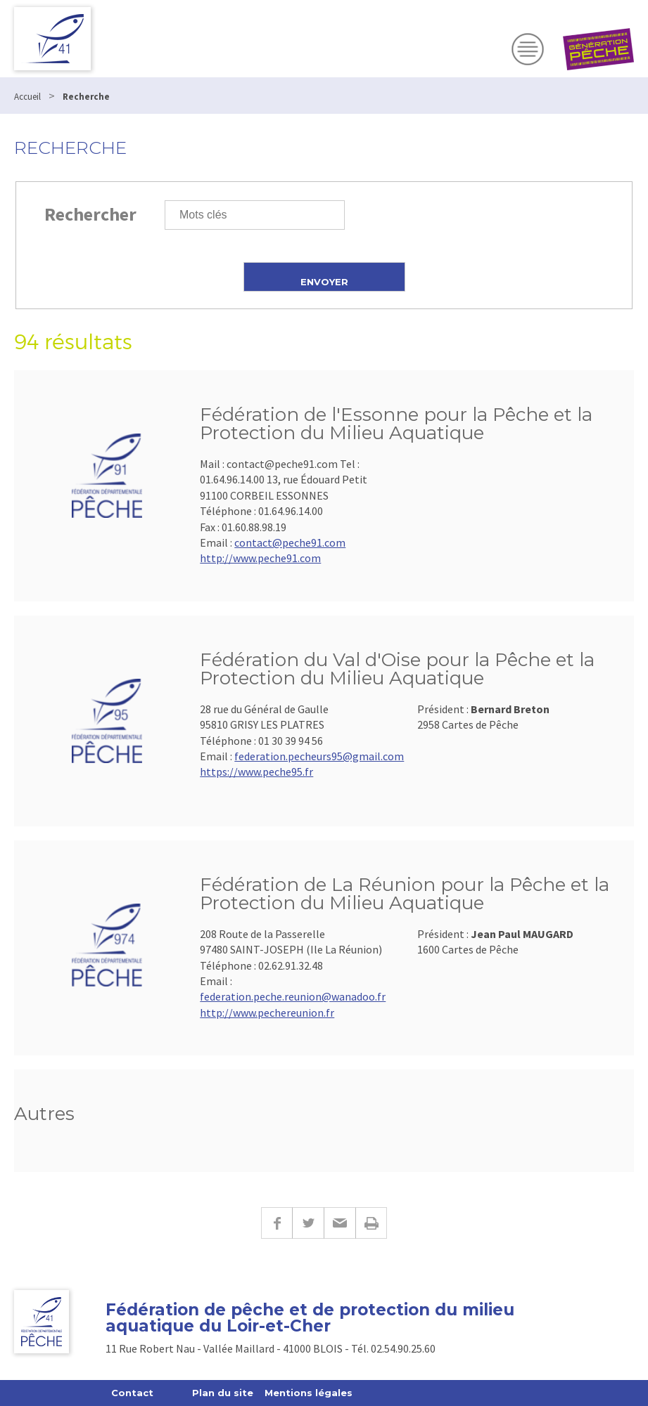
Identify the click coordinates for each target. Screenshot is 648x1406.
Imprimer (371, 1223)
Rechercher (90, 214)
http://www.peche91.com (260, 558)
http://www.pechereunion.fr (267, 1012)
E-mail (339, 1223)
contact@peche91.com (289, 542)
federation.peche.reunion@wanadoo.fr (293, 996)
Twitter (308, 1223)
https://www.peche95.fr (256, 771)
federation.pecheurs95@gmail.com (319, 756)
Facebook (276, 1223)
